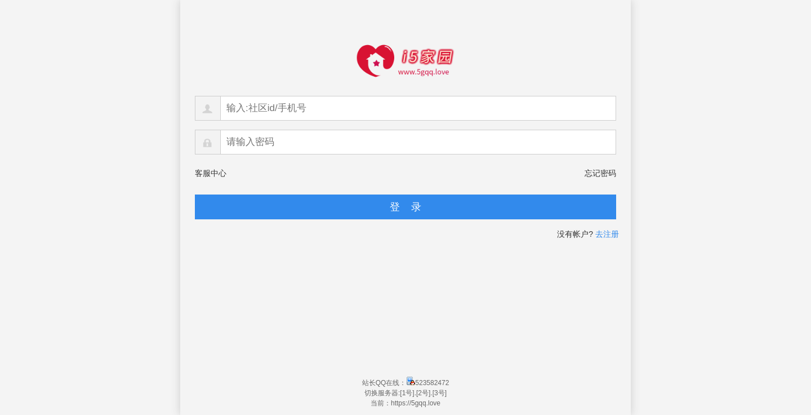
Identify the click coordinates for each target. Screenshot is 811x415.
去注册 (607, 234)
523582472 (427, 383)
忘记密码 (600, 173)
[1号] (407, 393)
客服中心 (210, 173)
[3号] (440, 393)
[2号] (423, 393)
